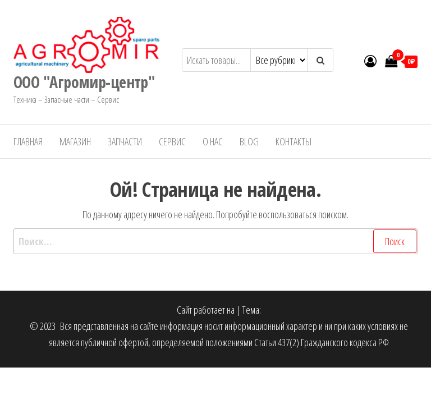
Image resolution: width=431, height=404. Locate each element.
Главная (28, 141)
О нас (213, 141)
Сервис (172, 141)
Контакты (293, 141)
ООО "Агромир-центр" (83, 82)
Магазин (75, 141)
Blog (249, 141)
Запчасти (125, 141)
